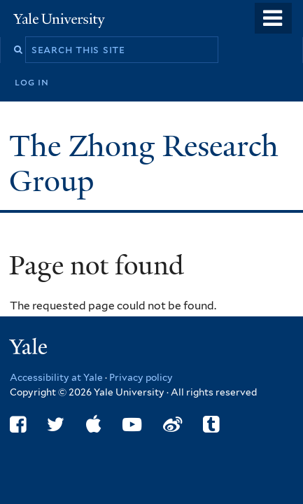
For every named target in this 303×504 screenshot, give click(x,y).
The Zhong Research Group (144, 163)
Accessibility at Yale (56, 377)
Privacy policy (141, 377)
